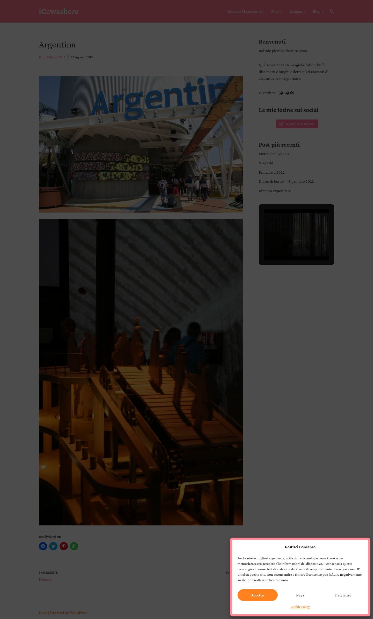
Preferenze (343, 595)
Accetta (257, 595)
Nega (300, 595)
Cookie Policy (300, 606)
